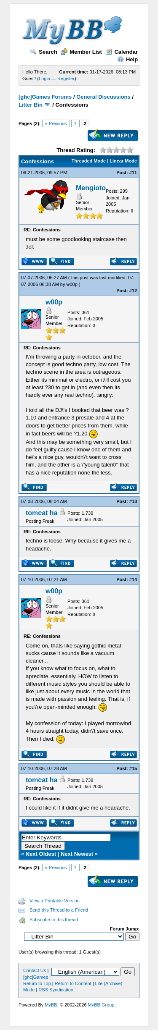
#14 (133, 579)
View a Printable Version (54, 900)
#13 (133, 501)
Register (66, 78)
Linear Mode (123, 160)
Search (43, 52)
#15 (133, 768)
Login (44, 78)
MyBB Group (101, 1004)
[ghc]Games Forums (45, 97)
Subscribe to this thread (53, 919)
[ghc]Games (35, 977)
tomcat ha (42, 512)
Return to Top (37, 983)
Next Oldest (41, 854)
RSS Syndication (55, 989)
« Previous (56, 123)
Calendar (121, 52)
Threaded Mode (89, 160)
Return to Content (73, 983)
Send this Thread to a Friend (58, 909)
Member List (81, 52)
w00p (72, 284)
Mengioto (91, 187)
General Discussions (103, 97)
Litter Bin (31, 105)
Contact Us (34, 970)
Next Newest (77, 854)
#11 (133, 172)
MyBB (51, 1004)
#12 (133, 290)
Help (127, 59)
